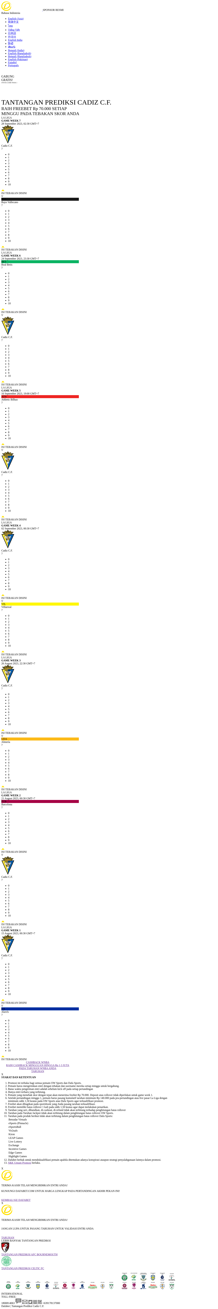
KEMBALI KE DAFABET (16, 1200)
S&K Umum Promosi (19, 1162)
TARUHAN (7, 1237)
